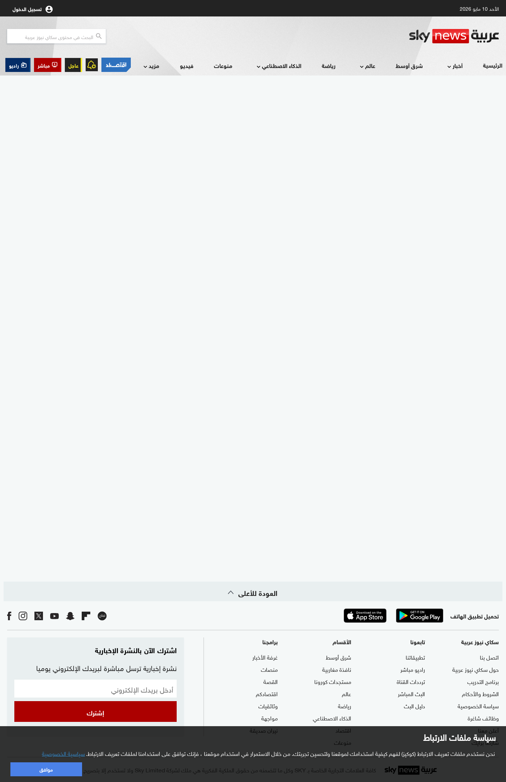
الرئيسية (492, 64)
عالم (366, 66)
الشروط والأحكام (480, 693)
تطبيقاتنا (415, 656)
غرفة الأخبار (265, 656)
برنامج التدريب (483, 681)
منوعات (223, 65)
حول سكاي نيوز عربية (475, 669)
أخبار (454, 66)
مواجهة (269, 717)
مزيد (150, 66)
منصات (269, 669)
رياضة (328, 65)
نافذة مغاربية (336, 669)
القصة (270, 681)
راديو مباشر (412, 669)
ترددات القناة (411, 681)
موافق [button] (46, 768)
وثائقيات (268, 705)
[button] (47, 65)
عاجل (73, 64)
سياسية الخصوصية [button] (63, 753)
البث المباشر (411, 693)
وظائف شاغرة (483, 717)
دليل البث (414, 705)
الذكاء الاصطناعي (278, 66)
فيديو (187, 65)
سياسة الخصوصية (478, 705)
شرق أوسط (409, 65)
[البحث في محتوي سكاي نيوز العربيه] (56, 36)
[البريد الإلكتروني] (95, 689)
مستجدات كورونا (332, 681)
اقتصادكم (267, 693)
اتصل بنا (489, 656)
